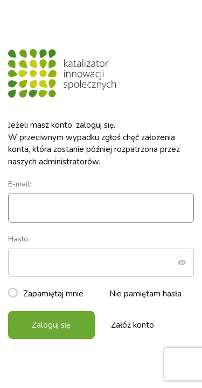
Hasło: (101, 256)
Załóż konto (132, 325)
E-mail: (101, 201)
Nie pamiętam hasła (145, 293)
